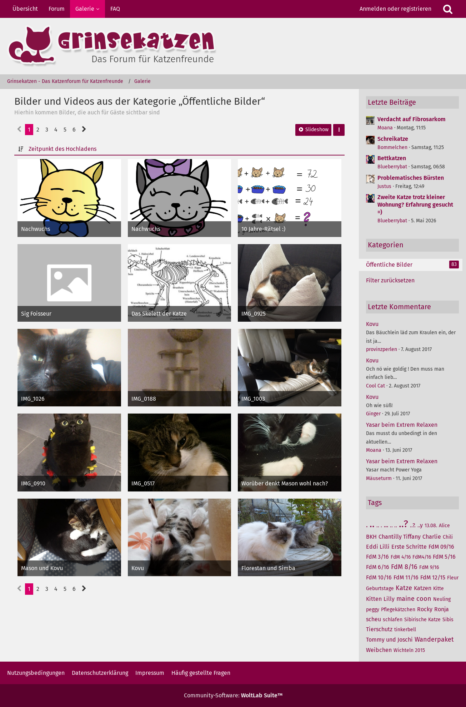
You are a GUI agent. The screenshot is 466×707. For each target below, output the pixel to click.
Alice (444, 526)
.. (372, 524)
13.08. (431, 526)
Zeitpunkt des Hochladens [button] (62, 148)
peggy (372, 610)
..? (403, 524)
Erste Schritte (409, 546)
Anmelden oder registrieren (395, 8)
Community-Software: (233, 695)
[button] (339, 130)
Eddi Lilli (378, 546)
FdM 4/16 (401, 557)
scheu (373, 619)
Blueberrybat (392, 167)
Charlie (431, 536)
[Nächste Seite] (84, 129)
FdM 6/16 (377, 567)
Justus (384, 186)
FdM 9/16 (429, 567)
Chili (448, 537)
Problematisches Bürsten (410, 177)
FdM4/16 (421, 557)
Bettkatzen (391, 158)
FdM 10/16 (379, 577)
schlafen (392, 620)
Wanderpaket (434, 639)
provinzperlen (381, 349)
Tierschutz (379, 629)
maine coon (413, 599)
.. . (379, 525)
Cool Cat (375, 386)
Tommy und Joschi (389, 639)
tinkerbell (405, 630)
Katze (404, 588)
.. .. (393, 525)
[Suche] (448, 9)
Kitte (438, 588)
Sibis (448, 620)
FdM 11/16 (406, 577)
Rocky (424, 609)
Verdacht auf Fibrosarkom (411, 119)
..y (420, 525)
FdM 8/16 (404, 567)
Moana (385, 128)
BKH (371, 536)
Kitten (374, 598)
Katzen (422, 588)
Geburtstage (380, 588)
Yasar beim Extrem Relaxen (401, 424)
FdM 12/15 (432, 577)
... (386, 525)
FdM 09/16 (441, 546)
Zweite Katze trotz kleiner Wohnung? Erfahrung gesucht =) (415, 205)
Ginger (373, 414)
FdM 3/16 (377, 556)
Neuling (442, 599)
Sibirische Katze (422, 620)
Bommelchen (392, 147)
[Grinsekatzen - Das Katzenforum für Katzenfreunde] (233, 46)
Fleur (453, 578)
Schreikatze (392, 138)
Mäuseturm (379, 478)
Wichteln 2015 (409, 650)
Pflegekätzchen (398, 610)
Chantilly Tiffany (400, 536)
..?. (413, 525)
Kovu (372, 324)
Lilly (389, 598)
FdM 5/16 (444, 556)
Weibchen (379, 650)
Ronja (441, 609)
